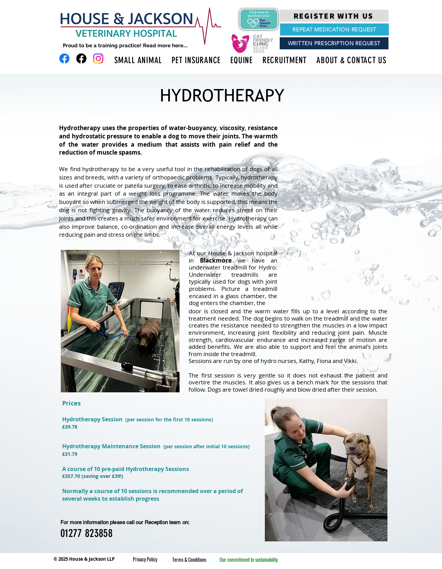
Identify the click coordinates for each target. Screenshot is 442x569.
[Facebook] (64, 58)
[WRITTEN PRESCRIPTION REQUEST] (334, 43)
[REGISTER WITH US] (334, 16)
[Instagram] (98, 58)
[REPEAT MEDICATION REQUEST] (334, 29)
